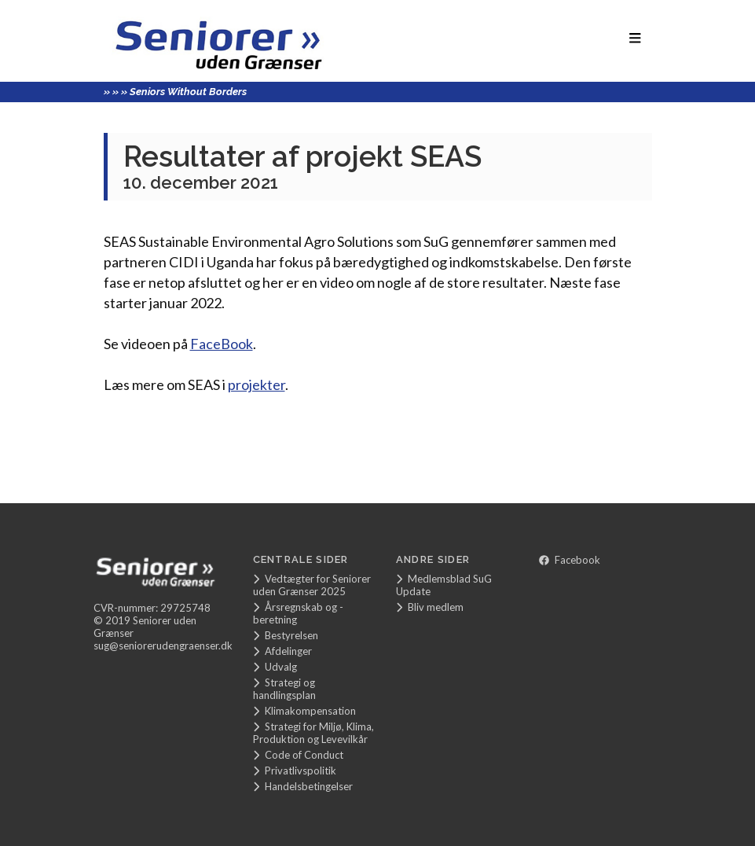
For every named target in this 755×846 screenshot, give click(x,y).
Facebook (569, 560)
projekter (256, 384)
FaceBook (221, 343)
